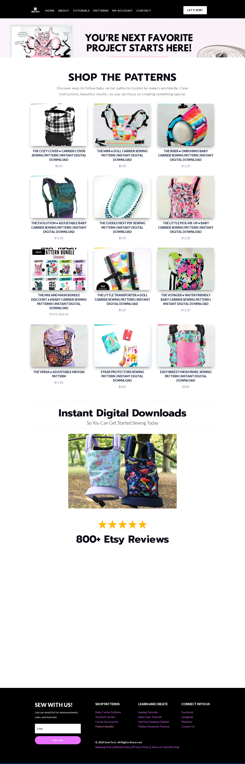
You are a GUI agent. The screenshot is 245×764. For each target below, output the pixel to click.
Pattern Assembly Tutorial (153, 726)
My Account (122, 10)
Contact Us (188, 726)
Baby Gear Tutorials (150, 716)
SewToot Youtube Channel (153, 721)
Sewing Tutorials (148, 712)
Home (49, 10)
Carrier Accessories (106, 721)
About (63, 10)
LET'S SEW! (195, 10)
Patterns (101, 10)
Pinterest (186, 721)
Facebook (187, 712)
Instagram (187, 716)
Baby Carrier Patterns (108, 712)
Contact (143, 10)
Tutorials (81, 10)
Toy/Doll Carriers (105, 716)
